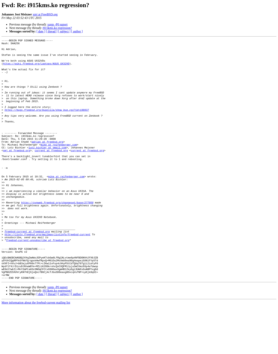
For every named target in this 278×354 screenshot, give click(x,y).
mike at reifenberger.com (59, 166)
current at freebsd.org (51, 173)
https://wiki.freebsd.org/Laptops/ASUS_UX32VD (36, 68)
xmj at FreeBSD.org (45, 14)
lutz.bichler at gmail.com (47, 169)
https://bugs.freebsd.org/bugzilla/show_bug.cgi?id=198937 (47, 124)
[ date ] (40, 31)
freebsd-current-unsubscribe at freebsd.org (37, 280)
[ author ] (77, 31)
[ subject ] (64, 31)
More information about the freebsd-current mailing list (36, 350)
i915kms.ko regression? (57, 28)
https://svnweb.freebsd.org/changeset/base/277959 (57, 235)
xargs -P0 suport (57, 24)
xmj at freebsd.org (16, 173)
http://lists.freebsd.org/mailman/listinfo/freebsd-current (48, 273)
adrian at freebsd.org (47, 162)
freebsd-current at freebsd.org (27, 270)
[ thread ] (51, 31)
